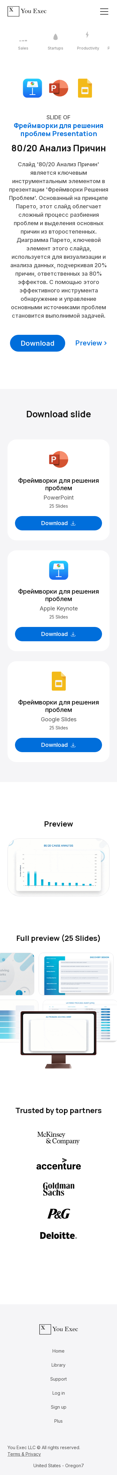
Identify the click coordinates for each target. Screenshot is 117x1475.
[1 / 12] (23, 41)
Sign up (58, 1407)
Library (58, 1365)
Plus (58, 1421)
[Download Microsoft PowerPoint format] (59, 87)
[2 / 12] (55, 41)
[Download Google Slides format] (85, 87)
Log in (58, 1393)
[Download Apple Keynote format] (32, 87)
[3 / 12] (88, 41)
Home (58, 1351)
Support (58, 1379)
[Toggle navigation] (104, 11)
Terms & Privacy (24, 1454)
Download (38, 343)
